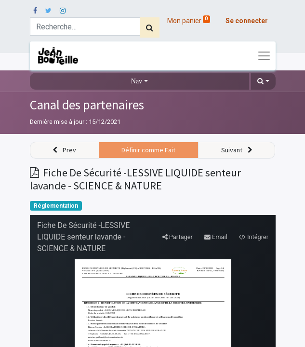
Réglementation (56, 205)
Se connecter (246, 21)
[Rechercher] (149, 27)
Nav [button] (136, 81)
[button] (263, 81)
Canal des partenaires (87, 105)
